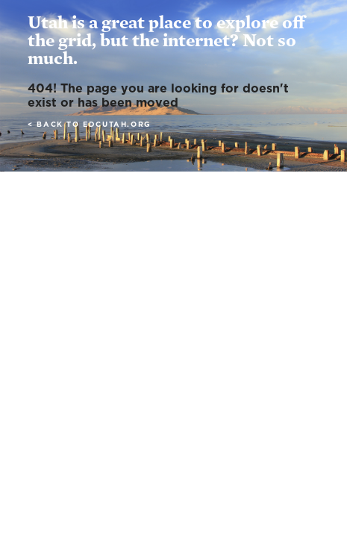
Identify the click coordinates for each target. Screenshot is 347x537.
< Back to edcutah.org (89, 125)
